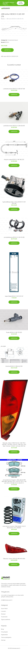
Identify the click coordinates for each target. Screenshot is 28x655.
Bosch (16, 40)
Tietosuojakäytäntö (6, 637)
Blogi (2, 629)
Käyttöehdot (4, 634)
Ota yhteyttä (4, 632)
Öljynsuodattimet (5, 619)
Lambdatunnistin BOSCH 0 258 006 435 (14, 125)
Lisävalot (3, 611)
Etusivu (3, 18)
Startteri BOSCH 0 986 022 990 (14, 366)
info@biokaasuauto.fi (6, 600)
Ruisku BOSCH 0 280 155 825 (14, 332)
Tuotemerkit (11, 40)
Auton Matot (4, 608)
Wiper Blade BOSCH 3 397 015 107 (14, 296)
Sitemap (3, 640)
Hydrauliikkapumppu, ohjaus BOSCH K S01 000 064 (14, 202)
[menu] (25, 8)
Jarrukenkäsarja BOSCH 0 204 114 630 (14, 237)
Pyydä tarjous (21, 3)
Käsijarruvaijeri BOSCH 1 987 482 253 (14, 159)
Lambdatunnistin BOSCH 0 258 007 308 (14, 88)
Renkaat (3, 614)
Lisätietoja (7, 50)
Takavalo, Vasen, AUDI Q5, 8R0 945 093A (14, 558)
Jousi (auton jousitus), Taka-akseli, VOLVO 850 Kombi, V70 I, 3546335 (14, 526)
